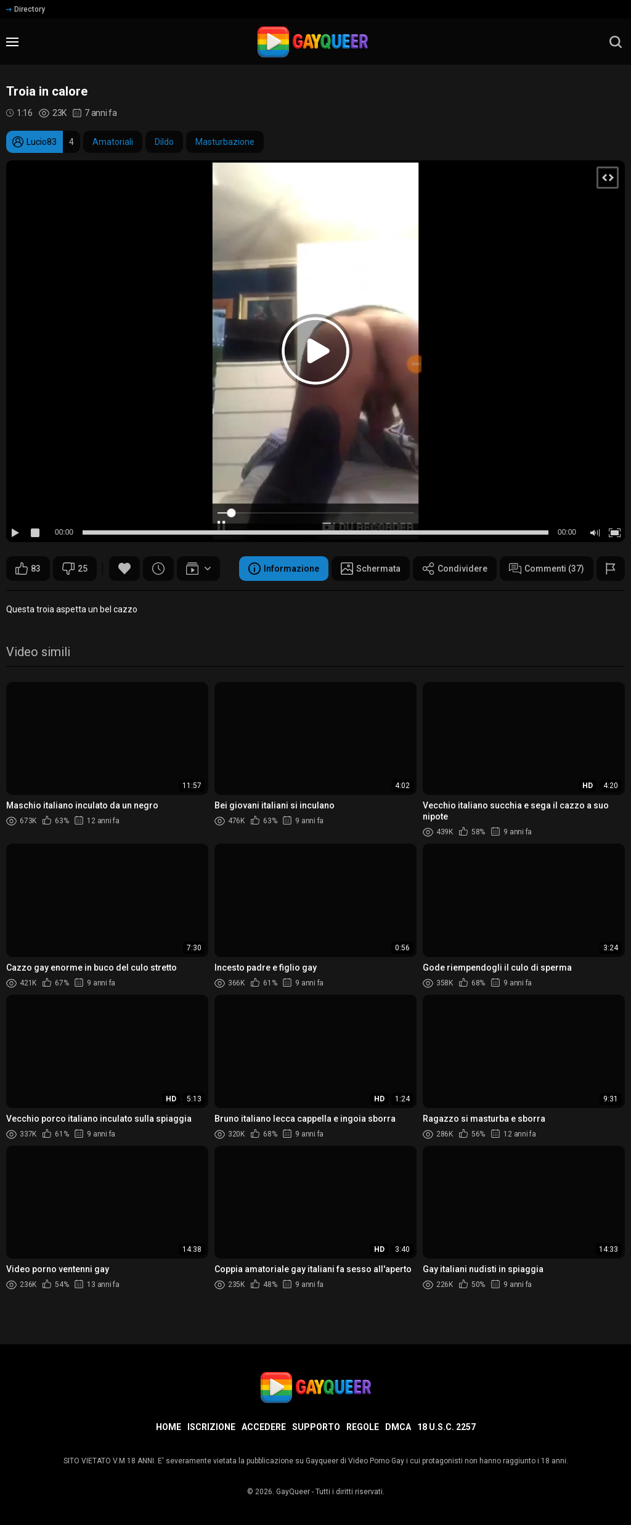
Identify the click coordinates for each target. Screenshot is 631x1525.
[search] (615, 42)
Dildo (164, 142)
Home (168, 1427)
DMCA (398, 1427)
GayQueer (293, 1491)
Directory (25, 9)
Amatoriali (112, 142)
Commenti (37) (546, 568)
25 (75, 568)
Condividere (454, 568)
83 (28, 568)
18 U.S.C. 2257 (446, 1427)
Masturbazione (224, 142)
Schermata (371, 568)
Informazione (283, 568)
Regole (362, 1427)
